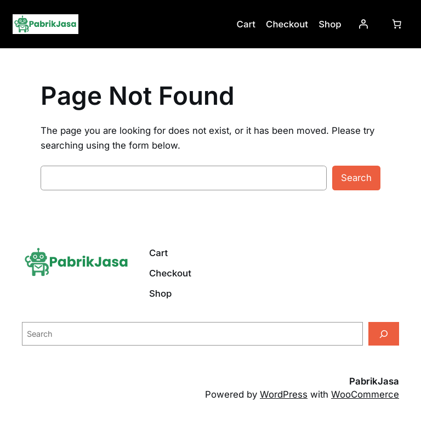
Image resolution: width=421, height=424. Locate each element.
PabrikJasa (374, 381)
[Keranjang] (396, 24)
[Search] (383, 334)
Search (356, 177)
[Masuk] (363, 24)
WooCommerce (365, 394)
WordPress (284, 394)
